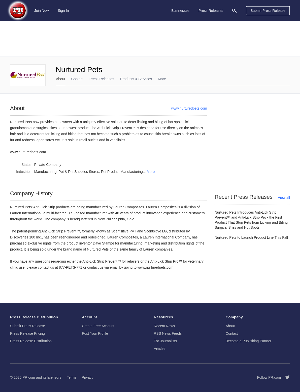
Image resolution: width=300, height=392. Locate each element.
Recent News (164, 326)
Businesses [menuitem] (180, 11)
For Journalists (165, 341)
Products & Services (136, 79)
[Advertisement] (150, 39)
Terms (71, 377)
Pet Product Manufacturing (122, 172)
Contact (77, 79)
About (60, 79)
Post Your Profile (95, 333)
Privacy (87, 377)
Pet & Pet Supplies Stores (78, 172)
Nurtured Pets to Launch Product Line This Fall (251, 237)
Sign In (63, 11)
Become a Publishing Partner (248, 341)
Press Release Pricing (27, 333)
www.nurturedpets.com (189, 108)
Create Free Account (98, 326)
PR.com (28, 377)
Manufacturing (45, 172)
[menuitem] (234, 11)
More (151, 172)
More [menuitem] (162, 79)
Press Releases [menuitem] (210, 11)
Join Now (41, 11)
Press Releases (101, 79)
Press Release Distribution (31, 341)
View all (284, 197)
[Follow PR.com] (285, 377)
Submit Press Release (267, 11)
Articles (159, 349)
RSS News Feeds (168, 333)
